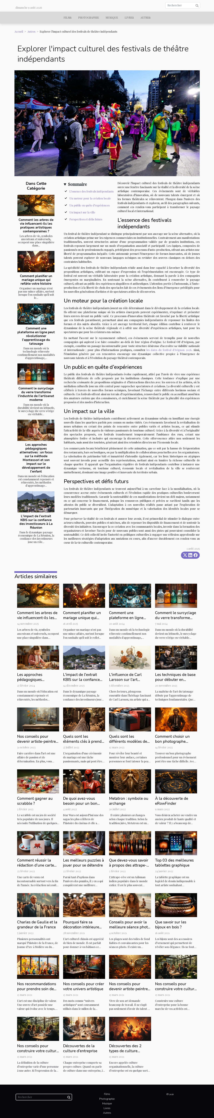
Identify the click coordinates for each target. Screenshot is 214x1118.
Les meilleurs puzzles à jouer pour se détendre (83, 863)
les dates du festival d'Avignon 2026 (169, 350)
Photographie (88, 17)
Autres (145, 17)
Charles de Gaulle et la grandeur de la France (37, 925)
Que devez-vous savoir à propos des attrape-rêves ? (128, 865)
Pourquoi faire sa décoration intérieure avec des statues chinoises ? (81, 930)
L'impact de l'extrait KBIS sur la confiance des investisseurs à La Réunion (36, 522)
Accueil (18, 31)
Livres (129, 17)
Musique (112, 17)
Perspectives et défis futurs (85, 219)
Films (68, 17)
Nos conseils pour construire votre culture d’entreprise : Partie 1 (37, 1051)
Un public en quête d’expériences (89, 205)
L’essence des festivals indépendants (91, 191)
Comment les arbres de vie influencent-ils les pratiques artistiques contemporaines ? (36, 226)
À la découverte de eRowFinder (171, 801)
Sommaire (77, 184)
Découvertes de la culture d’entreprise (80, 1048)
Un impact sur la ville (82, 212)
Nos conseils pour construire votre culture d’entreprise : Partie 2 (175, 989)
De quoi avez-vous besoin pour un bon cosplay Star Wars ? (80, 803)
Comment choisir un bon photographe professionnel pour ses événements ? (175, 744)
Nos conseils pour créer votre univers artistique (83, 986)
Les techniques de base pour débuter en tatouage (175, 679)
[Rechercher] (182, 5)
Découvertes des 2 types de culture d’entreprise (125, 1051)
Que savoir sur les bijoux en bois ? (170, 925)
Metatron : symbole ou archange (128, 801)
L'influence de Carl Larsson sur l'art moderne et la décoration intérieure (127, 682)
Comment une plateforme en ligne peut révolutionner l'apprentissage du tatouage (36, 336)
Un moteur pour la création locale (90, 198)
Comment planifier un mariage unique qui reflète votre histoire (36, 280)
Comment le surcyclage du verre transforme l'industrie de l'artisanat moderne (36, 394)
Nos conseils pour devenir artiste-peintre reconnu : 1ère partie (128, 989)
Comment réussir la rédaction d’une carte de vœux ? (35, 865)
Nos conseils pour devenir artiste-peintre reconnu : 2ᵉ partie (36, 741)
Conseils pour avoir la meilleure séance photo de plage (129, 927)
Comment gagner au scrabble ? (35, 801)
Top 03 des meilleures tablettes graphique (174, 863)
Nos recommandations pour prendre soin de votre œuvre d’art (36, 989)
